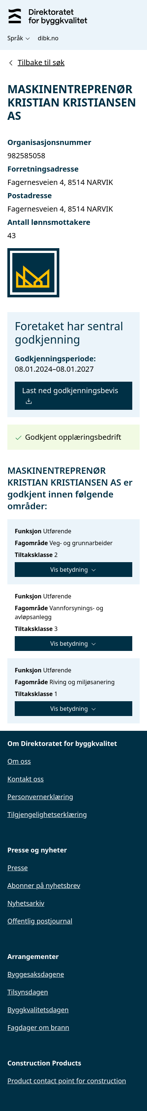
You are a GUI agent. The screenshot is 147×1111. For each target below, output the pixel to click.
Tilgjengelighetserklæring (47, 814)
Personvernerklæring (40, 796)
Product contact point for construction (66, 1080)
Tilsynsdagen (27, 991)
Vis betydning (73, 569)
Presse (17, 867)
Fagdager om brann (38, 1027)
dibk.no (48, 38)
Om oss (19, 761)
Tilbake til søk (35, 62)
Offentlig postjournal (39, 920)
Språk (19, 38)
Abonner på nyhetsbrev (43, 885)
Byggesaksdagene (35, 974)
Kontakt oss (25, 778)
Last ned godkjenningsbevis (70, 395)
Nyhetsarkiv (25, 903)
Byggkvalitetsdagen (38, 1009)
